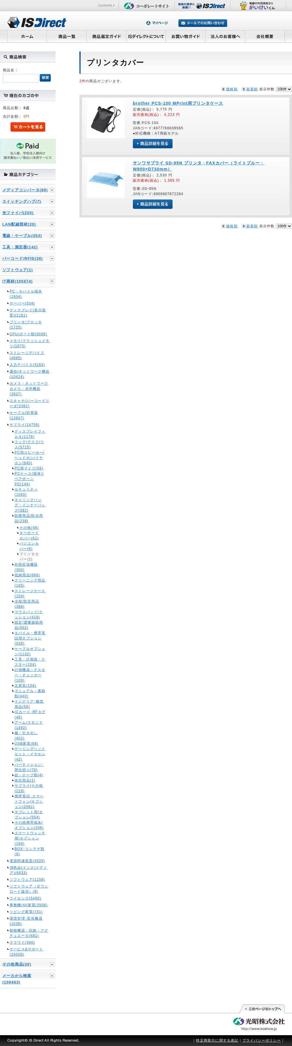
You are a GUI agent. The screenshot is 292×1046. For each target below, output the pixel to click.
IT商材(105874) (17, 281)
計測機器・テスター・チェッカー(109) (30, 675)
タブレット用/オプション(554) (29, 814)
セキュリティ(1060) (26, 492)
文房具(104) (25, 686)
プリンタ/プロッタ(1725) (26, 324)
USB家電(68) (26, 744)
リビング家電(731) (26, 912)
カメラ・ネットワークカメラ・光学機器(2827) (29, 388)
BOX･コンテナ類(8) (29, 851)
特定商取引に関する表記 (217, 1040)
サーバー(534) (22, 303)
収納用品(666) (27, 575)
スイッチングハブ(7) (21, 201)
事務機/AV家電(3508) (29, 905)
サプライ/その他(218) (29, 788)
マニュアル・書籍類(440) (30, 693)
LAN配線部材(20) (19, 224)
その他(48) (29, 528)
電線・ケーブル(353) (22, 235)
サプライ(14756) (25, 425)
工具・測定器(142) (20, 247)
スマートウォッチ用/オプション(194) (30, 838)
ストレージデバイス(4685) (27, 355)
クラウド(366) (22, 942)
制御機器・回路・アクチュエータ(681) (29, 933)
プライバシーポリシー (261, 1040)
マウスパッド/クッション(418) (29, 614)
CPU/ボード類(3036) (28, 334)
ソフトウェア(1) (17, 270)
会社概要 (265, 36)
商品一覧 (66, 36)
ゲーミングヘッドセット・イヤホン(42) (30, 754)
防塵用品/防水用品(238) (29, 518)
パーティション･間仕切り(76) (29, 767)
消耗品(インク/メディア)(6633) (28, 870)
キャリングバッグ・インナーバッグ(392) (30, 505)
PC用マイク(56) (29, 468)
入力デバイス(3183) (27, 365)
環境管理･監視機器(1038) (26, 921)
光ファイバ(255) (18, 213)
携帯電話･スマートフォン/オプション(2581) (29, 801)
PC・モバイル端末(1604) (26, 294)
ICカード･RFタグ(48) (30, 714)
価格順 (232, 89)
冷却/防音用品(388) (27, 604)
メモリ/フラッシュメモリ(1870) (30, 343)
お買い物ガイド (186, 36)
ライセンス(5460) (25, 898)
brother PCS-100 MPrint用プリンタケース (178, 103)
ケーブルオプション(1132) (30, 651)
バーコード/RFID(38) (22, 258)
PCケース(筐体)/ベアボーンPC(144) (29, 479)
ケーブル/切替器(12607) (24, 415)
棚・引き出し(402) (26, 735)
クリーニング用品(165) (30, 583)
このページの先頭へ (262, 1009)
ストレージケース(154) (30, 593)
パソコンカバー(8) (29, 546)
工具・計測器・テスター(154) (30, 662)
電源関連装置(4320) (27, 861)
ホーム (27, 36)
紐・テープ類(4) (29, 775)
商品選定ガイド (106, 36)
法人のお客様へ (225, 36)
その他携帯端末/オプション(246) (29, 825)
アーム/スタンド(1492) (29, 725)
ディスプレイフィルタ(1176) (30, 434)
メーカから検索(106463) (16, 978)
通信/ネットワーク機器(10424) (30, 374)
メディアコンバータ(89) (25, 190)
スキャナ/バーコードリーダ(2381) (30, 403)
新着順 (252, 89)
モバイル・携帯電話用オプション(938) (30, 638)
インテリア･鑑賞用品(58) (29, 704)
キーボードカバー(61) (29, 535)
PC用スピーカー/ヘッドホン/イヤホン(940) (30, 457)
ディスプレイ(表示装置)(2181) (28, 312)
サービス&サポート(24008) (26, 951)
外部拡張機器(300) (26, 567)
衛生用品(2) (25, 780)
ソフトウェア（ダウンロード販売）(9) (29, 889)
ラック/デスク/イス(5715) (29, 444)
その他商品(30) (16, 964)
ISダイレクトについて (146, 36)
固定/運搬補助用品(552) (29, 625)
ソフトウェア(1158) (27, 880)
